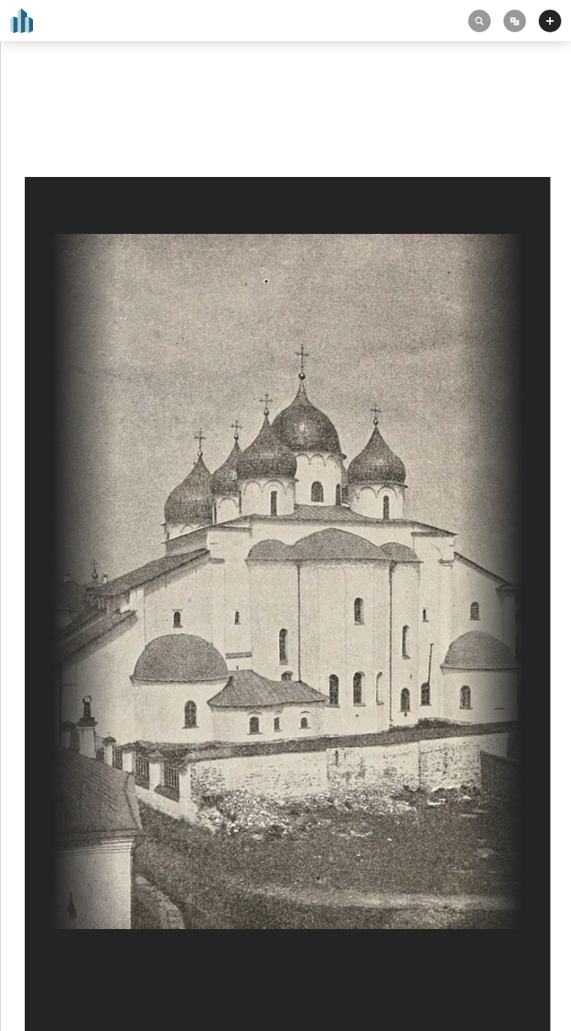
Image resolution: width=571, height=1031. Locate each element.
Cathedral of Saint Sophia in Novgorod (115, 114)
